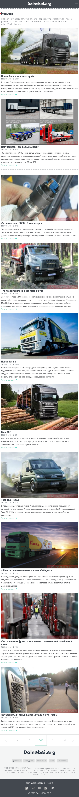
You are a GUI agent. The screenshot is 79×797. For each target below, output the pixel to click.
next (73, 740)
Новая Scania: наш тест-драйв (17, 76)
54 (64, 740)
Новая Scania (8, 361)
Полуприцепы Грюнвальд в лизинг (20, 146)
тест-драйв (29, 761)
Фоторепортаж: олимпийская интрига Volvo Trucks (29, 714)
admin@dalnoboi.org (35, 783)
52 (41, 740)
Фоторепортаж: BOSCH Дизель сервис (22, 223)
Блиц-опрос (62, 761)
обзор (52, 761)
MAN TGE (6, 432)
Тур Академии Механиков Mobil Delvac (22, 290)
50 (17, 740)
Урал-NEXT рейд (10, 499)
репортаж (17, 761)
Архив (50, 783)
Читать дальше (9, 94)
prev (6, 740)
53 (52, 740)
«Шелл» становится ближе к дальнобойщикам (26, 570)
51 (29, 740)
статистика (41, 761)
